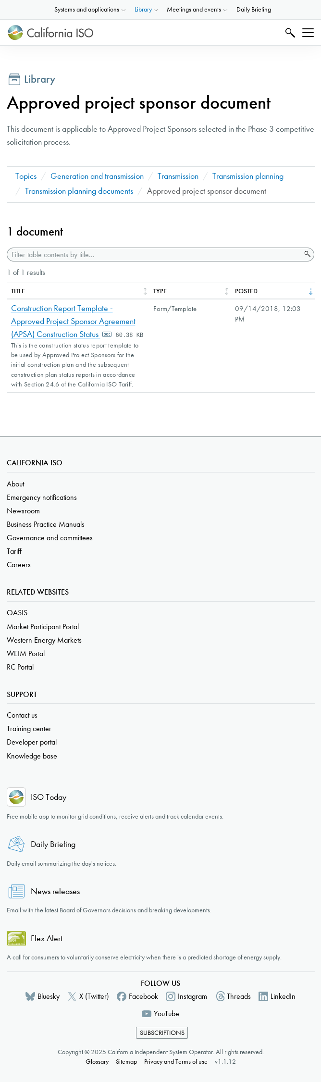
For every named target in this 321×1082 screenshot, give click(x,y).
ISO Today (48, 797)
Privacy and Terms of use (176, 1061)
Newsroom (23, 510)
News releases (55, 891)
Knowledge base (32, 755)
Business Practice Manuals (46, 524)
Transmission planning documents (79, 191)
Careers (19, 564)
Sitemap (126, 1061)
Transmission (178, 176)
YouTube (166, 1013)
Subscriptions (162, 1033)
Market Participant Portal (43, 626)
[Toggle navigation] (308, 32)
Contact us (22, 715)
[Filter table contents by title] (154, 254)
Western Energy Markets (44, 640)
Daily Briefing (253, 9)
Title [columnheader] (18, 291)
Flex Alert (46, 938)
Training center (29, 728)
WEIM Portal (26, 653)
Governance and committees (50, 537)
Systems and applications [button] (86, 9)
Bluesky (48, 996)
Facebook (143, 996)
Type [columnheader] (160, 291)
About (15, 483)
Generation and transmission (97, 176)
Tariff (14, 551)
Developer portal (32, 741)
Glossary (97, 1061)
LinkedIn (283, 996)
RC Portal (20, 667)
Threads (239, 996)
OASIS (17, 612)
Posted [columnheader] (246, 291)
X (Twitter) (94, 996)
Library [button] (143, 9)
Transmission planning (248, 176)
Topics (26, 176)
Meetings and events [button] (194, 9)
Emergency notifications (42, 497)
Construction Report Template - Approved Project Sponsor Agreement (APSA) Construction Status (73, 321)
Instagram (192, 996)
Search (289, 32)
